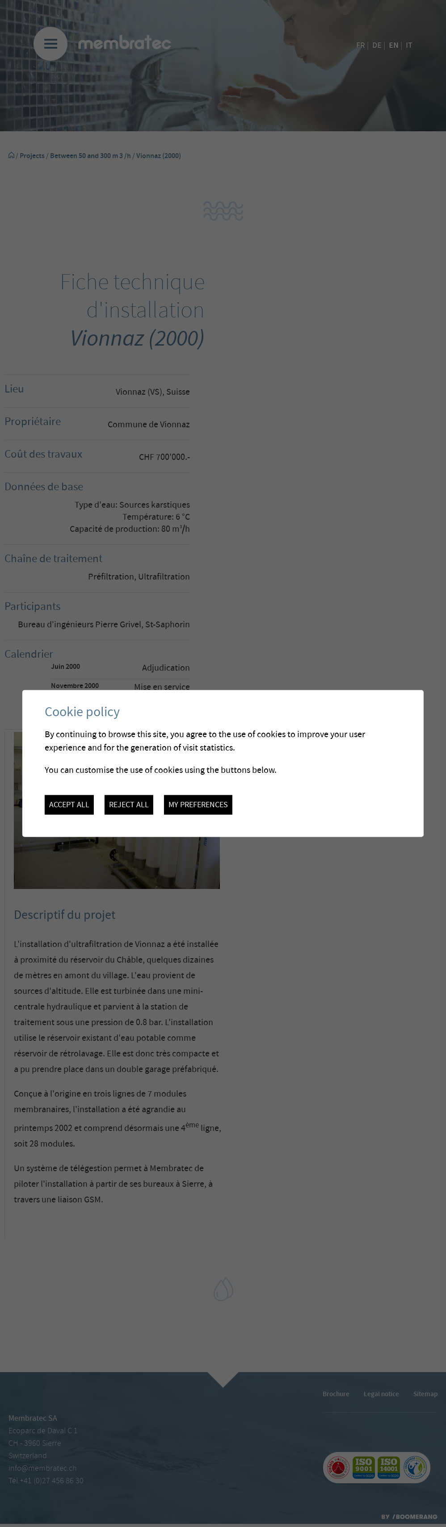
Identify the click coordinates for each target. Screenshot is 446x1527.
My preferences (198, 804)
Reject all (129, 804)
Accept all (69, 804)
